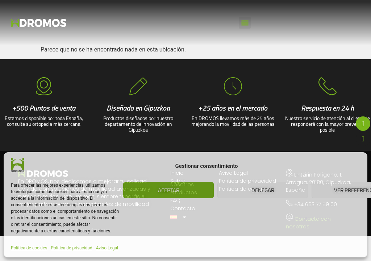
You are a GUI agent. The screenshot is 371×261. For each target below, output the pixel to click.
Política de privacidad (71, 247)
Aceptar (168, 190)
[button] (245, 23)
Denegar (262, 190)
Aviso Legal (107, 247)
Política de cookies (29, 247)
